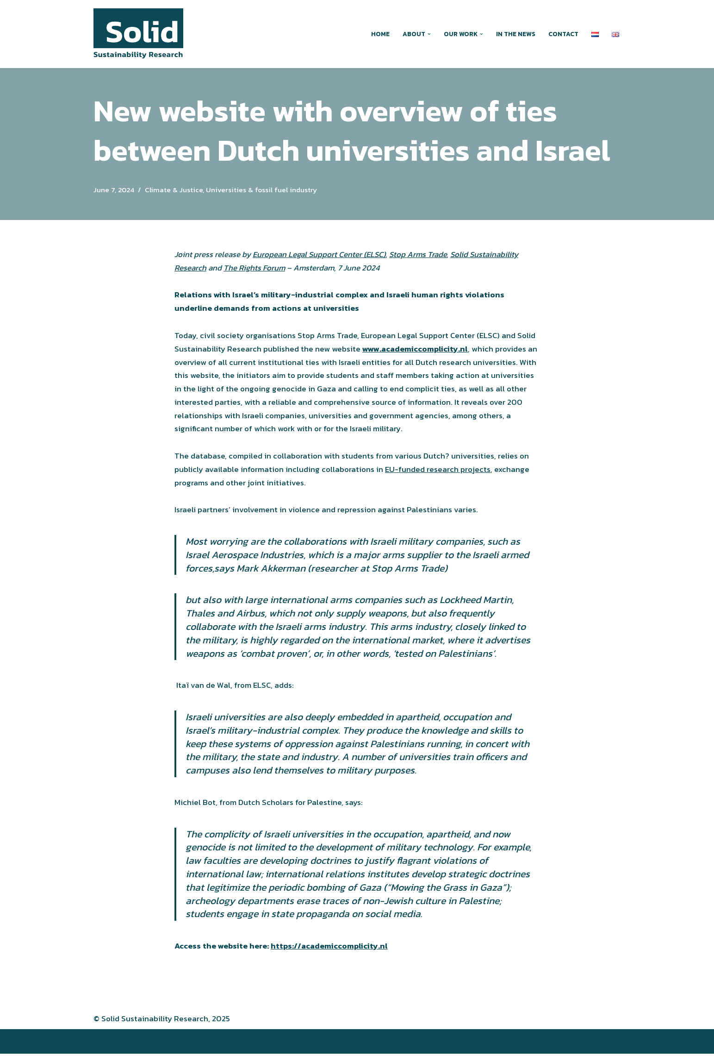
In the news (515, 33)
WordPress (180, 1043)
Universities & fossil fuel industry (261, 189)
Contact (563, 33)
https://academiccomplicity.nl (329, 948)
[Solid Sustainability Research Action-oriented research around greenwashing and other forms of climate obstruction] (138, 34)
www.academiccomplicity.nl (415, 349)
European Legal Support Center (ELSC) (319, 254)
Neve (102, 1043)
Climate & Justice (174, 189)
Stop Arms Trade (419, 254)
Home (380, 33)
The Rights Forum (255, 268)
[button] (429, 34)
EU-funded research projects (437, 470)
